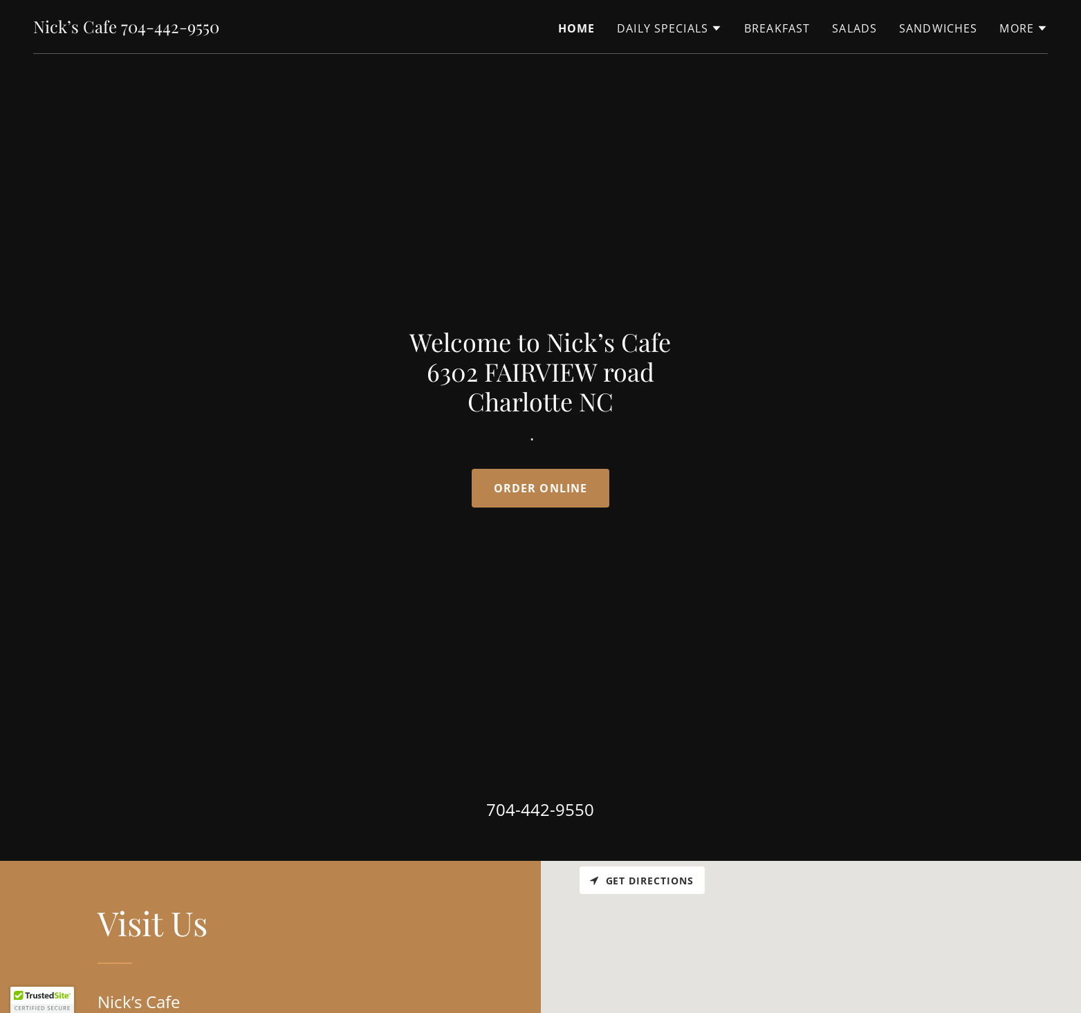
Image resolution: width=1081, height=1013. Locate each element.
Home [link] (576, 28)
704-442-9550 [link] (540, 809)
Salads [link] (854, 28)
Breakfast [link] (777, 28)
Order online (541, 488)
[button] (669, 28)
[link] (126, 28)
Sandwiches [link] (938, 28)
